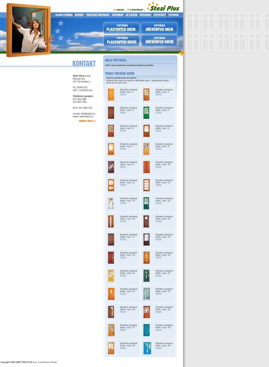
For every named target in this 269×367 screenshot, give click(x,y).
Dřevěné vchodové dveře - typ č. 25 (128, 308)
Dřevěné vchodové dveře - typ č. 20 (164, 254)
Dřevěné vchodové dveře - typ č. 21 (128, 272)
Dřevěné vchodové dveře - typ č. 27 (128, 326)
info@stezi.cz (88, 113)
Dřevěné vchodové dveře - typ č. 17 (128, 235)
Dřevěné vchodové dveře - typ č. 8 (164, 145)
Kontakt (53, 362)
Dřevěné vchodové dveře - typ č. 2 (164, 91)
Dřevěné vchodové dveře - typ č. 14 (164, 199)
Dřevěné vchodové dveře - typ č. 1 (128, 91)
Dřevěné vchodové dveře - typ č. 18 (164, 235)
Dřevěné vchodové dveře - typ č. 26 (164, 308)
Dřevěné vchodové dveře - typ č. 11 (128, 181)
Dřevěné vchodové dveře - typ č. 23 (128, 290)
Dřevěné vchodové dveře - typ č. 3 (128, 109)
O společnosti (44, 362)
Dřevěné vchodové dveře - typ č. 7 (128, 145)
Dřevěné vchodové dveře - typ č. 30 (164, 344)
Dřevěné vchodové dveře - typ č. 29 (128, 344)
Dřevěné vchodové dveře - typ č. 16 (164, 217)
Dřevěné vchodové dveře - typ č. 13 (128, 199)
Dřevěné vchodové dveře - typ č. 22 (164, 272)
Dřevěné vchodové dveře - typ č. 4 (164, 109)
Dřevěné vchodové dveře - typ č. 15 (128, 217)
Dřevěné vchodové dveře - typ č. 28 (164, 326)
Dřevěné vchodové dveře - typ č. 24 (164, 290)
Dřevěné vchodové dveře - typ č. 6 (164, 127)
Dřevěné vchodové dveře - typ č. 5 (128, 127)
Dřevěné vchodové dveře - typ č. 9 (128, 163)
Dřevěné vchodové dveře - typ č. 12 (164, 181)
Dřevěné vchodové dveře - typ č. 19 (128, 254)
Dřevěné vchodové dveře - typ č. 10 (164, 163)
